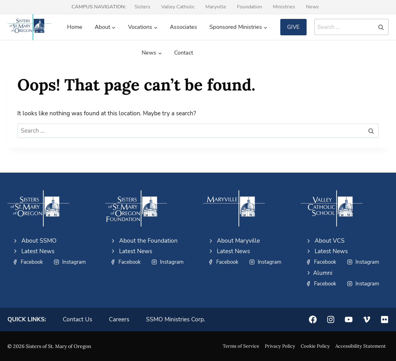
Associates (183, 27)
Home (74, 27)
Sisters (142, 6)
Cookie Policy (315, 346)
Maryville (215, 6)
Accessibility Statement (360, 346)
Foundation (249, 6)
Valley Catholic (178, 6)
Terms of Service (241, 346)
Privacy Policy (280, 346)
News (312, 6)
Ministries (284, 6)
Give (293, 27)
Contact (183, 52)
